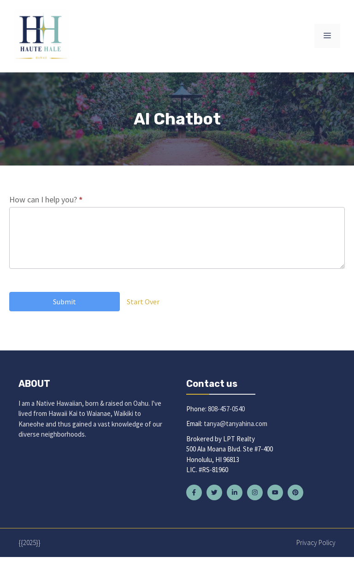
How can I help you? (46, 199)
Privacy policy (316, 542)
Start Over (143, 301)
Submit (64, 301)
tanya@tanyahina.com (235, 423)
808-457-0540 (226, 408)
